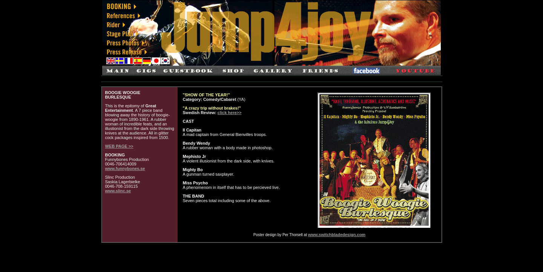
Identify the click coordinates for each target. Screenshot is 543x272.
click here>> (230, 112)
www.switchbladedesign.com (336, 234)
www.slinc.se (118, 191)
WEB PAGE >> (119, 146)
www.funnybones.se (125, 168)
